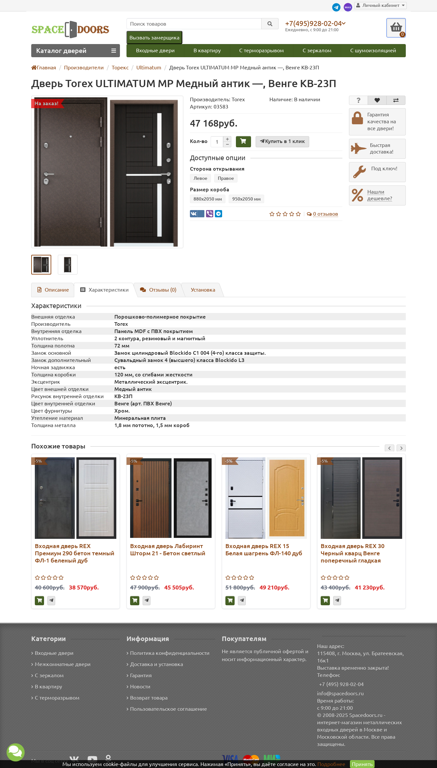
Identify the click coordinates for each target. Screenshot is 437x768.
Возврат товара (147, 697)
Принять (362, 764)
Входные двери (155, 50)
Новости (138, 686)
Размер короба (209, 190)
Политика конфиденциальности (167, 653)
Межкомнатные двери (59, 664)
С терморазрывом (262, 50)
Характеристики (102, 290)
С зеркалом (317, 50)
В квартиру (207, 50)
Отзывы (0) (155, 290)
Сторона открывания (217, 169)
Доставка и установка (154, 664)
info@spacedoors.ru (340, 693)
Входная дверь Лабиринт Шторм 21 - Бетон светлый (167, 550)
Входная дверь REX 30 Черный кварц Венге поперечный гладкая (352, 553)
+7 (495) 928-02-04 (341, 684)
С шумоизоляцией (374, 50)
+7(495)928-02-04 (314, 23)
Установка (200, 290)
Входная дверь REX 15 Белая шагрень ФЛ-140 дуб (263, 550)
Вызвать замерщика (154, 37)
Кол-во (199, 141)
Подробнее (331, 764)
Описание (52, 290)
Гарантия (139, 675)
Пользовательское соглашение (166, 708)
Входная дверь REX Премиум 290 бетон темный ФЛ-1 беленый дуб (74, 553)
